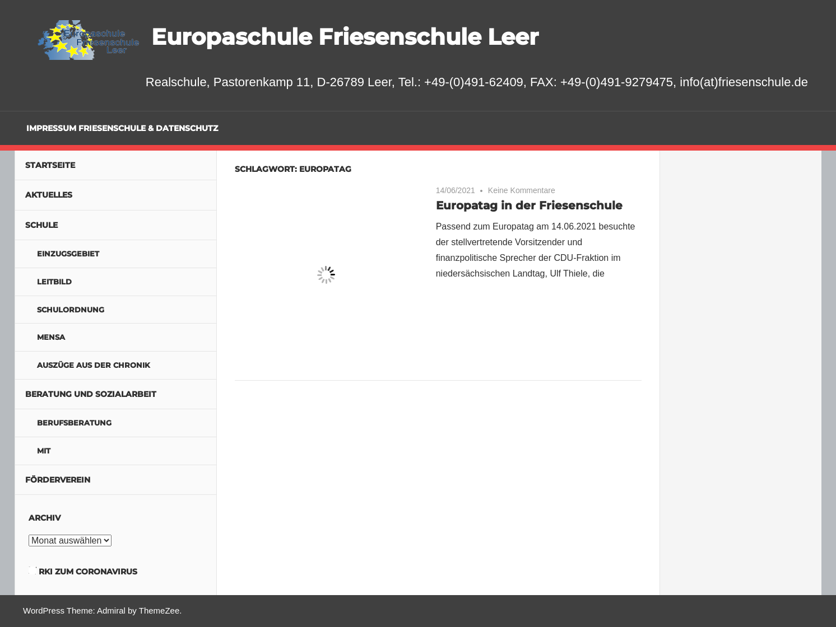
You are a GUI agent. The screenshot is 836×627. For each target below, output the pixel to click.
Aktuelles (48, 195)
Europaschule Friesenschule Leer (344, 36)
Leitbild (54, 281)
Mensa (51, 337)
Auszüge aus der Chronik (93, 365)
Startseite (50, 165)
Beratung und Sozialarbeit (90, 394)
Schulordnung (70, 309)
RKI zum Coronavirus (88, 572)
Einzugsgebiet (68, 253)
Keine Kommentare (521, 190)
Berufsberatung (74, 422)
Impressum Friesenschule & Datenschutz (122, 128)
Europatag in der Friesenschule (529, 205)
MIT (43, 450)
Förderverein (57, 480)
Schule (41, 225)
